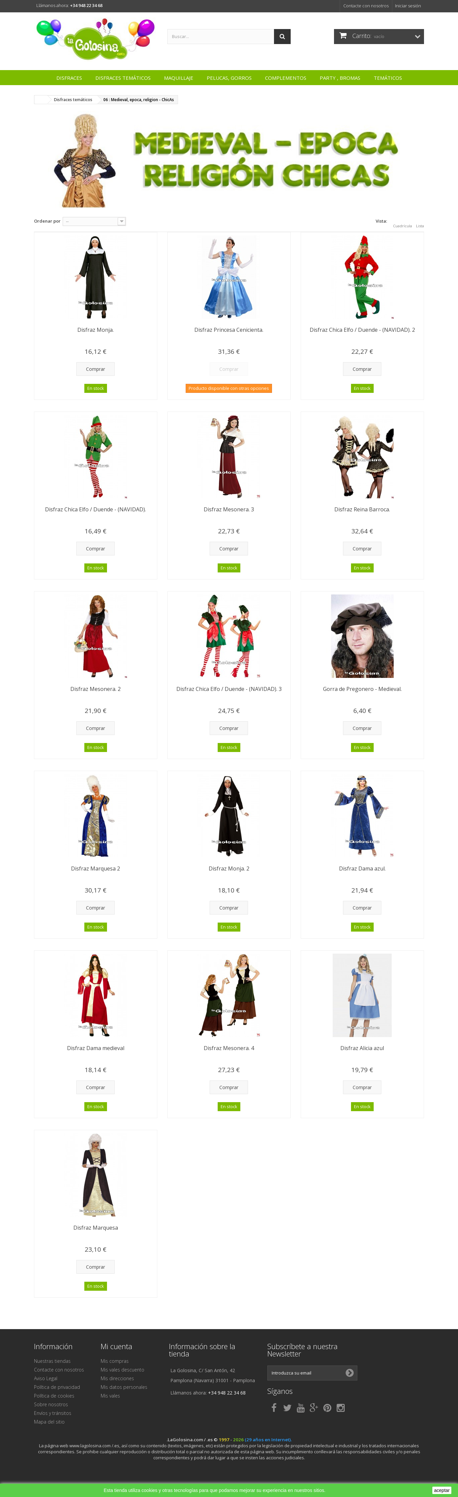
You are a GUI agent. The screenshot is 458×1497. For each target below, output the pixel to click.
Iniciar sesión (408, 6)
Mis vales (110, 1396)
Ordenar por (47, 221)
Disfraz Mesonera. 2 (95, 689)
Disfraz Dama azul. (362, 868)
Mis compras (115, 1361)
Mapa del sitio (49, 1422)
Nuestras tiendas (52, 1361)
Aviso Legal (45, 1378)
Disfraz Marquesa (95, 1227)
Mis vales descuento (122, 1369)
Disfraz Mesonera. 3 (229, 509)
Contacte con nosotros (366, 6)
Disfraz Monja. (95, 329)
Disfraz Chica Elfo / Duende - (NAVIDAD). (95, 509)
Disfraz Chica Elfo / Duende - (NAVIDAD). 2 (362, 329)
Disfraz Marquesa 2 (95, 868)
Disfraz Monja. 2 (229, 868)
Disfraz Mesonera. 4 (229, 1048)
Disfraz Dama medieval (95, 1048)
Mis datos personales (124, 1387)
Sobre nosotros (51, 1404)
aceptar (442, 1490)
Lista (420, 222)
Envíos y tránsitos (52, 1413)
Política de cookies (54, 1396)
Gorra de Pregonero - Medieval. (362, 689)
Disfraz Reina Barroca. (362, 509)
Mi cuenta (116, 1346)
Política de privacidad (57, 1387)
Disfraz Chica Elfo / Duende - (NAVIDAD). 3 (229, 689)
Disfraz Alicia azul (362, 1048)
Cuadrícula (402, 222)
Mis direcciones (117, 1378)
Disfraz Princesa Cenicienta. (228, 329)
